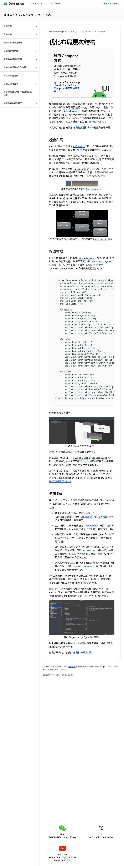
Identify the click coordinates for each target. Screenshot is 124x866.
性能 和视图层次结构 (60, 481)
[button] (17, 26)
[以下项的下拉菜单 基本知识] (43, 3)
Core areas (26, 15)
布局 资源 (86, 652)
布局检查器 (79, 127)
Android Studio (110, 3)
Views (49, 15)
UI (39, 15)
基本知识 (35, 3)
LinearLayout (70, 111)
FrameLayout (91, 525)
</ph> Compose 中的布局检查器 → (66, 88)
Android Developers (57, 31)
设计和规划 (56, 3)
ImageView (86, 516)
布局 (75, 652)
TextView (102, 516)
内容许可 (72, 666)
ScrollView (89, 550)
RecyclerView (96, 121)
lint (89, 127)
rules (51, 507)
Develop (9, 15)
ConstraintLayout (101, 261)
